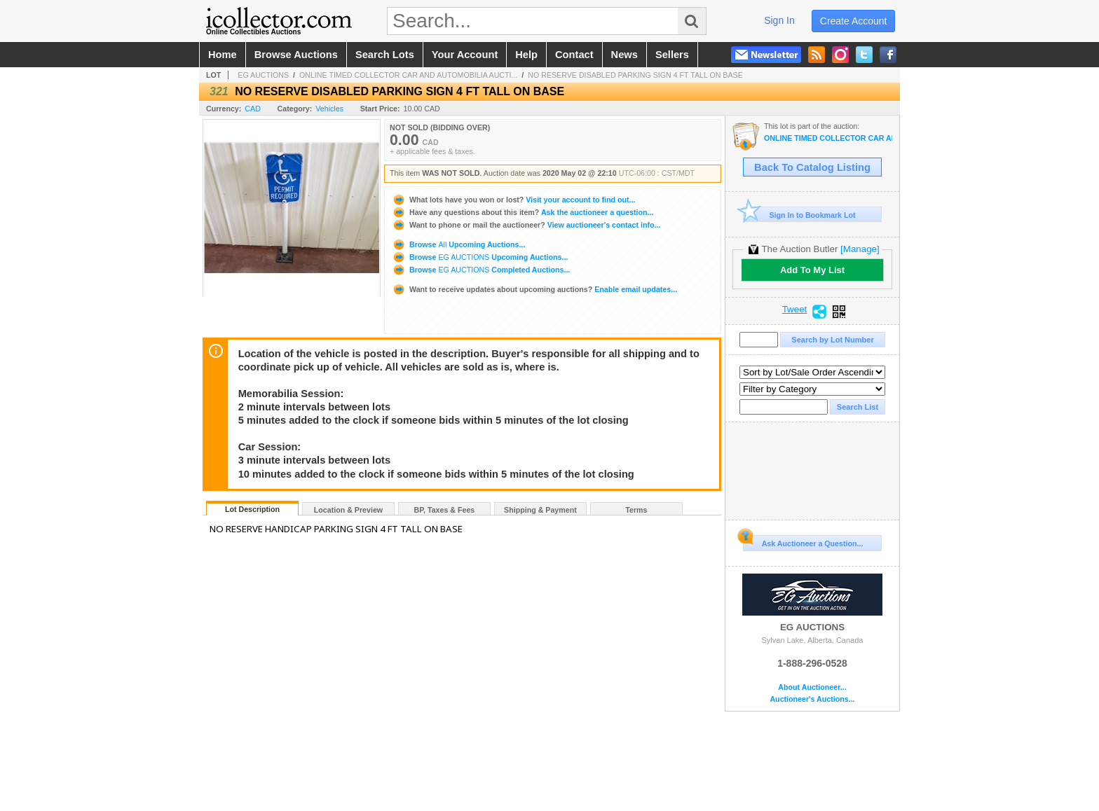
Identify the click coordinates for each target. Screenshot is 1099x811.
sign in (779, 20)
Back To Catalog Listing (812, 167)
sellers (672, 54)
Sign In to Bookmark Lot (799, 215)
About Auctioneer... (812, 687)
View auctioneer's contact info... (526, 225)
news (624, 54)
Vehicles (329, 108)
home (222, 54)
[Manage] (860, 249)
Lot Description (252, 509)
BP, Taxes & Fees (444, 510)
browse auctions (296, 54)
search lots (384, 54)
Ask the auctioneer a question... (522, 212)
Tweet (794, 309)
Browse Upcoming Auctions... (458, 244)
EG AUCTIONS (263, 75)
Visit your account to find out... (513, 199)
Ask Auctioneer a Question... (803, 541)
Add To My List (812, 270)
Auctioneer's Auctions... (812, 699)
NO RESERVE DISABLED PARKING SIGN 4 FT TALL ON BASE (635, 75)
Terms (636, 510)
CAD (253, 108)
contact (574, 54)
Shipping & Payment (540, 510)
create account (853, 21)
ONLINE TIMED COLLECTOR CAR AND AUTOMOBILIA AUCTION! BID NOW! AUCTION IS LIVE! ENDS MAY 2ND (828, 138)
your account (465, 54)
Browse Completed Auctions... (481, 269)
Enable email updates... (534, 289)
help (526, 54)
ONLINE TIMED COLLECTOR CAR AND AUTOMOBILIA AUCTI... (408, 75)
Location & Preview (348, 510)
